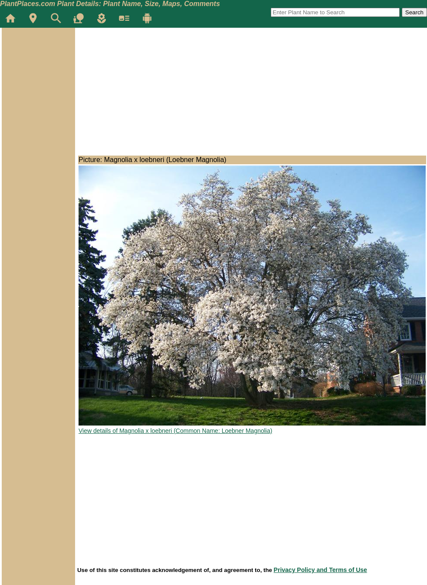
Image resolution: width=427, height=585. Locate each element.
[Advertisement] (38, 80)
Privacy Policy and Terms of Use (320, 569)
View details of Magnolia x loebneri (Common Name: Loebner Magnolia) (175, 430)
